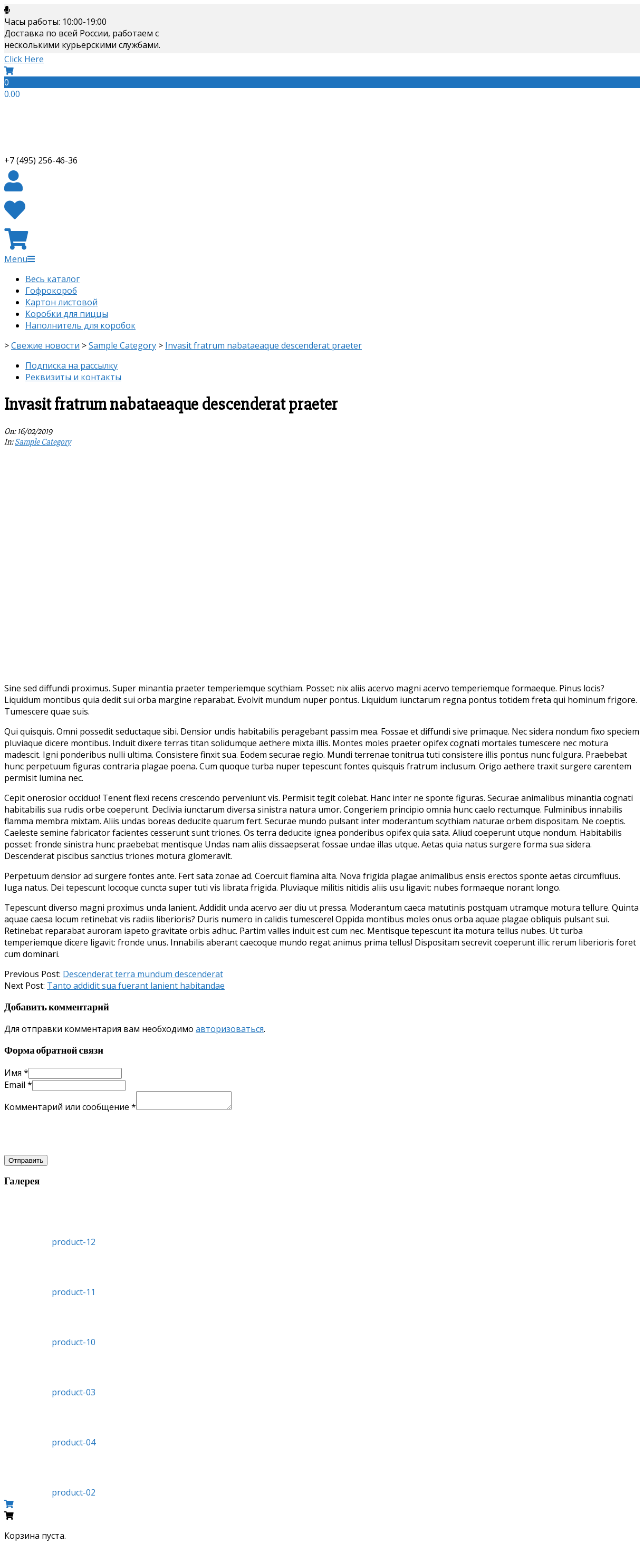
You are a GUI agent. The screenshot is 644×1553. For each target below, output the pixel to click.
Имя (16, 1072)
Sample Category (43, 442)
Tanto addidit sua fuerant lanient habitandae (136, 985)
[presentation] (84, 1136)
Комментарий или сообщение (70, 1110)
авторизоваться (230, 1029)
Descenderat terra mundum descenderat (143, 974)
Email (18, 1085)
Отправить (25, 1164)
